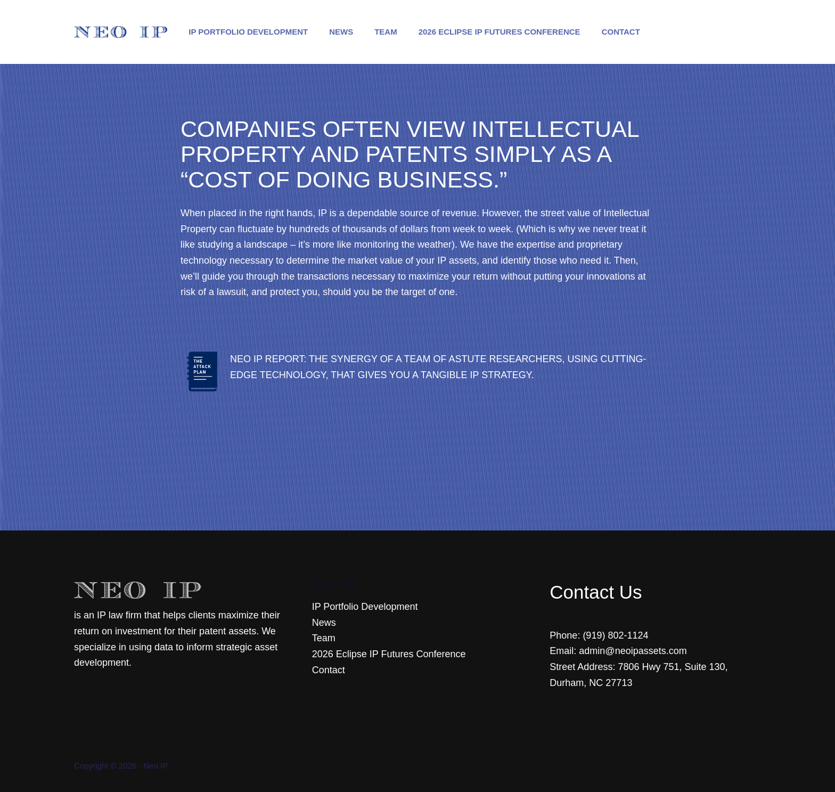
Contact (621, 31)
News (341, 31)
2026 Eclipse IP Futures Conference (499, 31)
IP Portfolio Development (248, 31)
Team (385, 31)
